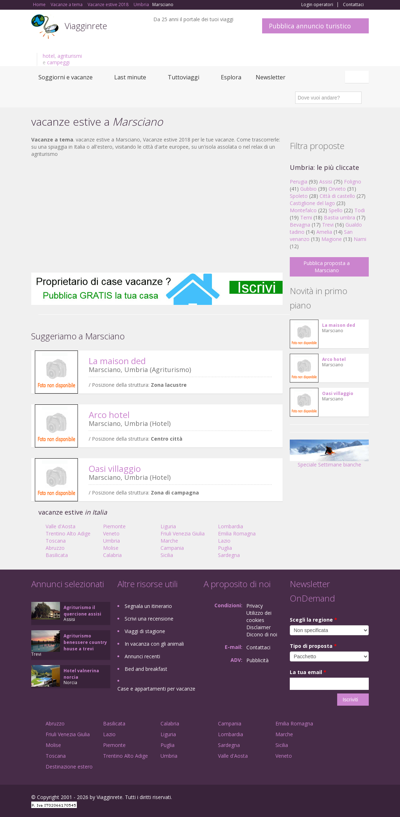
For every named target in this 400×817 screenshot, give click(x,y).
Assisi (325, 181)
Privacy (254, 605)
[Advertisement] (157, 215)
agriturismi (69, 55)
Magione (331, 239)
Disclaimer (258, 627)
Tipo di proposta (313, 645)
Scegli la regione (313, 619)
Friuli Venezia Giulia (183, 533)
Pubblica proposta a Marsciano (326, 267)
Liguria (168, 526)
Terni (306, 217)
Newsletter (270, 77)
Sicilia (167, 555)
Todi (359, 210)
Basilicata (57, 555)
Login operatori (317, 4)
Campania (172, 547)
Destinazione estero (69, 766)
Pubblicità (257, 660)
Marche (169, 540)
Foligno (352, 181)
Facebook (315, 798)
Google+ (330, 798)
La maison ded (117, 361)
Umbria (111, 540)
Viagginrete (86, 26)
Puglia (225, 547)
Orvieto (337, 188)
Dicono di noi (261, 634)
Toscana (56, 540)
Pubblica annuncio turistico (310, 26)
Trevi (328, 224)
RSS (365, 798)
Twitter (348, 798)
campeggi (58, 62)
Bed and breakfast (146, 668)
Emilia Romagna (237, 533)
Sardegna (229, 555)
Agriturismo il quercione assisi (82, 610)
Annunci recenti (142, 656)
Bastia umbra (339, 217)
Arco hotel (109, 415)
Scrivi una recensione (149, 618)
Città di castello (337, 195)
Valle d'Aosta (60, 526)
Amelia (324, 231)
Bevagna (300, 224)
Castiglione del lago (312, 203)
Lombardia (230, 526)
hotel (49, 55)
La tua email (308, 672)
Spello (336, 210)
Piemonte (114, 526)
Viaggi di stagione (145, 631)
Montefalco (303, 210)
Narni (360, 239)
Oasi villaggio (115, 468)
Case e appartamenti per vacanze (156, 688)
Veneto (111, 533)
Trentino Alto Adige (68, 533)
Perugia (298, 181)
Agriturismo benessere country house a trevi (85, 642)
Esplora (231, 77)
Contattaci (353, 4)
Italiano (358, 77)
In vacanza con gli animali (154, 643)
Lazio (224, 540)
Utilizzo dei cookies (258, 616)
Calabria (112, 555)
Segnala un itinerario (148, 606)
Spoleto (299, 195)
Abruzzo (55, 547)
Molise (110, 547)
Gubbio (308, 188)
